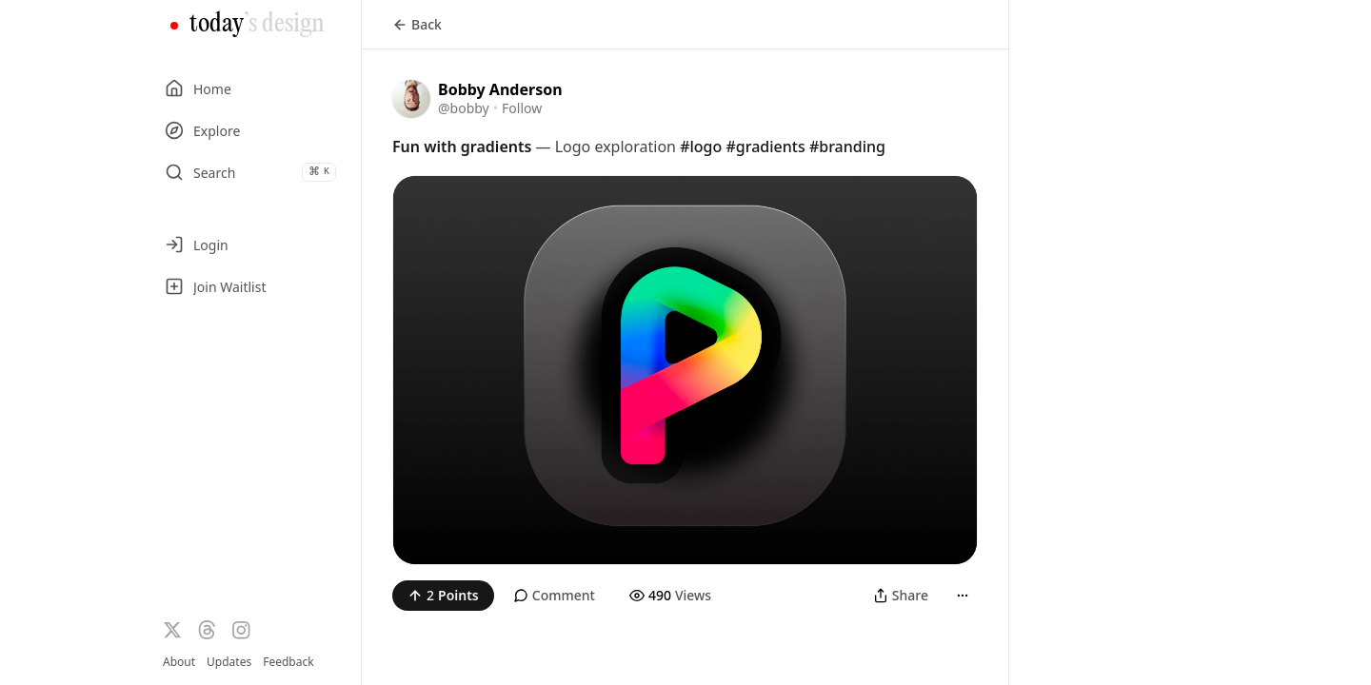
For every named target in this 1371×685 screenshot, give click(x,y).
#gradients (765, 146)
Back (417, 24)
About (179, 662)
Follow (522, 108)
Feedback (288, 662)
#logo (701, 146)
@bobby (463, 108)
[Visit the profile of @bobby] (411, 99)
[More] (962, 595)
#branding (847, 146)
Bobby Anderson (500, 89)
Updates (229, 662)
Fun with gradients (461, 146)
